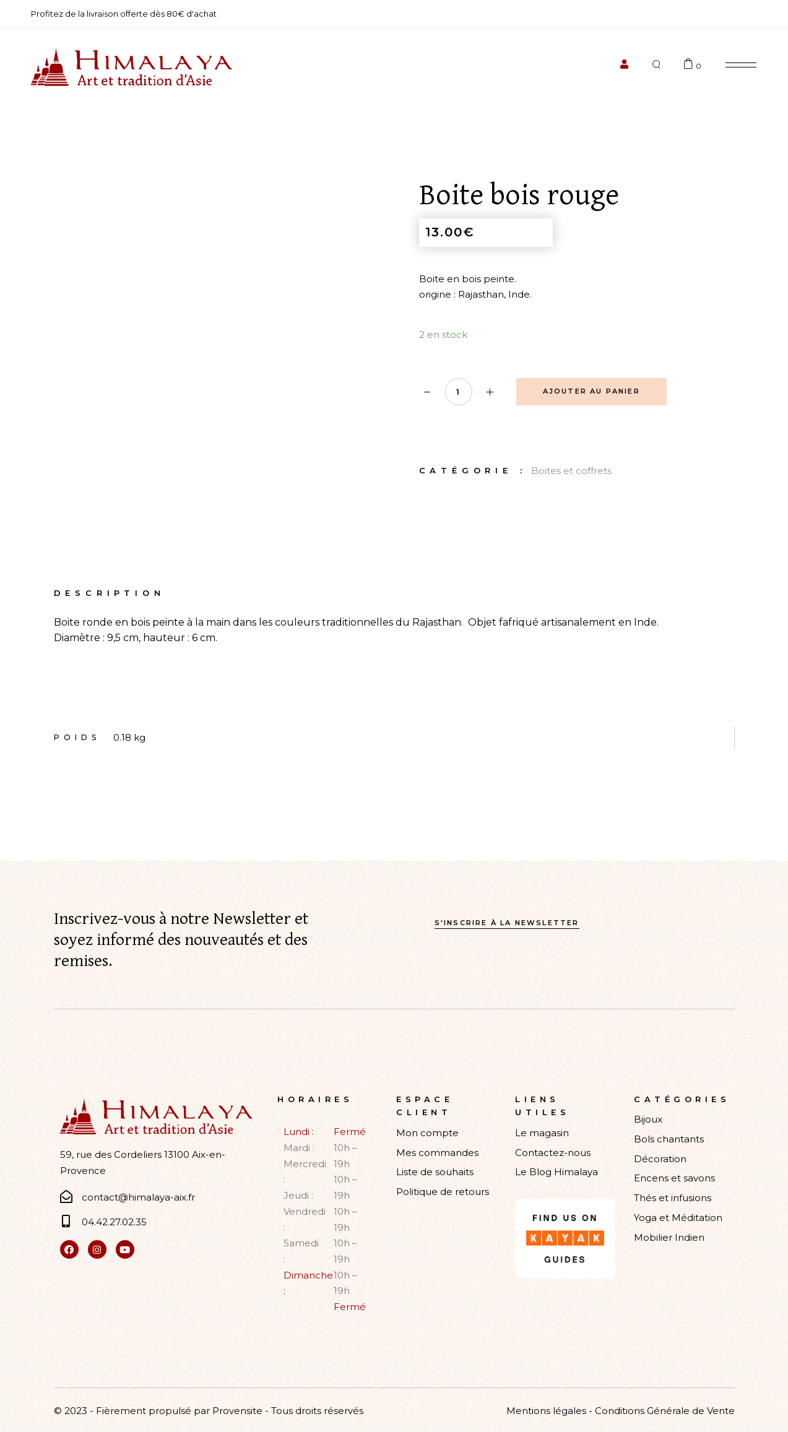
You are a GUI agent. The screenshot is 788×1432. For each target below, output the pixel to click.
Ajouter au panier (591, 391)
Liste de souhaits (435, 1172)
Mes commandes (437, 1152)
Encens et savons (674, 1178)
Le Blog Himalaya (556, 1172)
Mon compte (427, 1133)
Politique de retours (442, 1191)
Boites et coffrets (571, 471)
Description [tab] (109, 593)
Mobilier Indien (669, 1237)
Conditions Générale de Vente (665, 1411)
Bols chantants (669, 1139)
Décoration (660, 1159)
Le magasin (542, 1133)
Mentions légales (546, 1411)
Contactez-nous (553, 1152)
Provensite (237, 1411)
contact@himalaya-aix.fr (138, 1197)
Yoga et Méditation (678, 1217)
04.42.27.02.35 (114, 1222)
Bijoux (648, 1119)
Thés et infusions (672, 1198)
